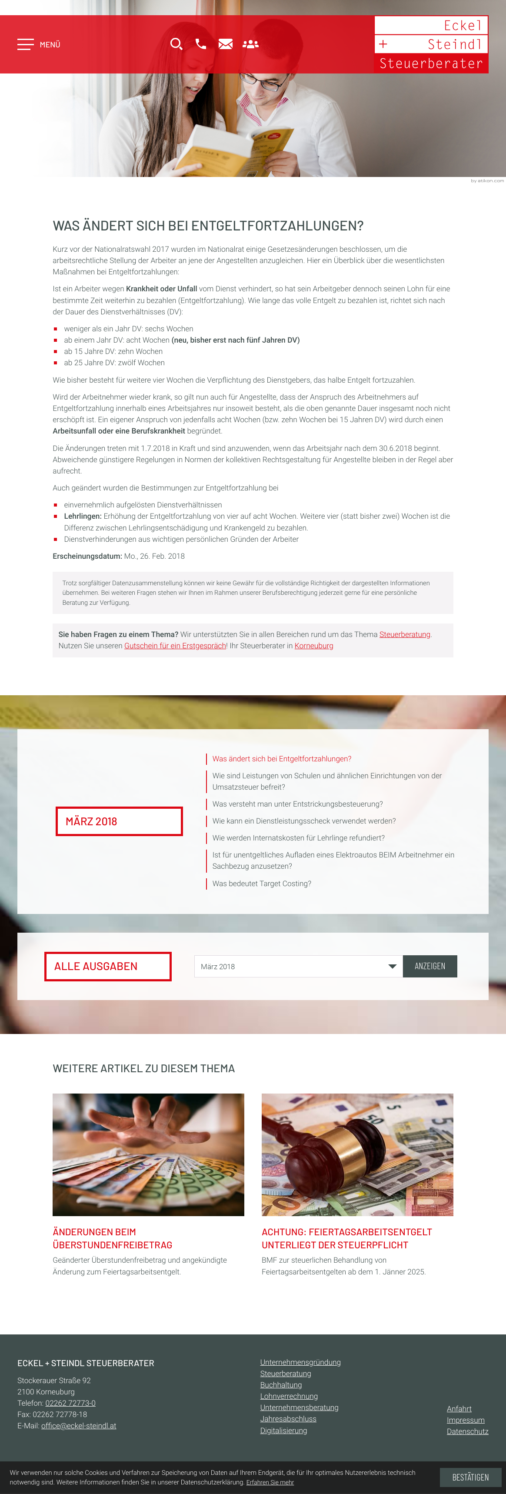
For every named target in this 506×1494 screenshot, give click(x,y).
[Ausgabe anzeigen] (430, 967)
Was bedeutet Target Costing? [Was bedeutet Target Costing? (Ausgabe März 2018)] (262, 884)
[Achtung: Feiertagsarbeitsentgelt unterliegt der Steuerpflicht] (357, 1184)
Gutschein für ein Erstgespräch (175, 646)
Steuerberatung (405, 634)
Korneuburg (314, 646)
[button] (201, 45)
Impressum (466, 1421)
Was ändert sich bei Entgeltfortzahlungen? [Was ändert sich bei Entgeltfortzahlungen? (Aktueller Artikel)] (282, 759)
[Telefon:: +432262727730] (71, 1404)
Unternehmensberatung (299, 1408)
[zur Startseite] (431, 44)
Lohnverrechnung (289, 1397)
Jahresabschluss (288, 1420)
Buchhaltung (281, 1386)
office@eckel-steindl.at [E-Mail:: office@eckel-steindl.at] (79, 1427)
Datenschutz (468, 1432)
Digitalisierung (283, 1431)
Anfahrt (459, 1410)
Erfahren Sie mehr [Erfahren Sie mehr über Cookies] (270, 1482)
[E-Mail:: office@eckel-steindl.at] (226, 45)
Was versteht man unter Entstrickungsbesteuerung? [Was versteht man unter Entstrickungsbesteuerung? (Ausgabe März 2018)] (298, 804)
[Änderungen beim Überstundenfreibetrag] (148, 1184)
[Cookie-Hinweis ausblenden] (471, 1477)
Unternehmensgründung (300, 1363)
